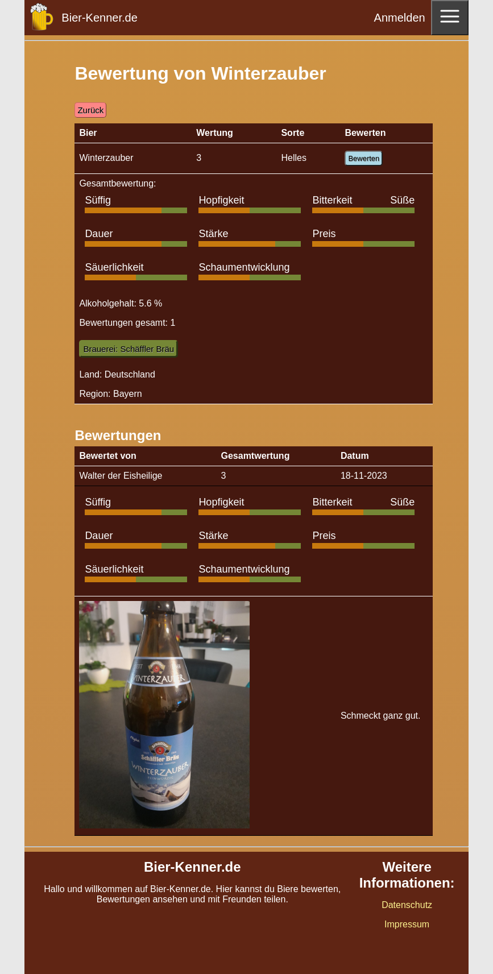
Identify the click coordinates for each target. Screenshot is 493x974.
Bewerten (363, 158)
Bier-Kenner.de (99, 17)
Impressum (406, 924)
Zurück (90, 110)
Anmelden (399, 17)
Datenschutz (407, 905)
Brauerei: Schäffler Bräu (128, 349)
